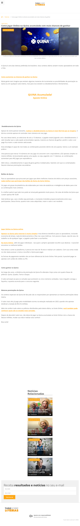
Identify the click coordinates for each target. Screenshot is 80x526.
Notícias (7, 17)
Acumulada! (40, 94)
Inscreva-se (9, 497)
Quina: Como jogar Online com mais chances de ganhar (39, 471)
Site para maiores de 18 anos (40, 517)
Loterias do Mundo (8, 30)
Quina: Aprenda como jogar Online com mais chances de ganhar (38, 450)
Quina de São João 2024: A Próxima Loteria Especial (37, 431)
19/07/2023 (4, 23)
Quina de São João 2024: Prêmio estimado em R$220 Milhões (39, 411)
